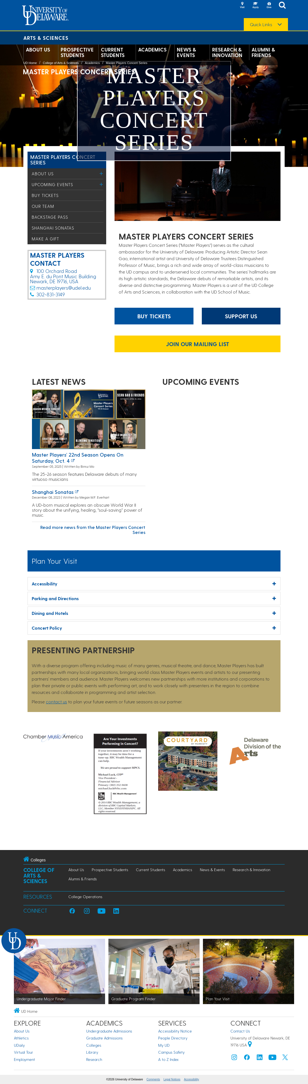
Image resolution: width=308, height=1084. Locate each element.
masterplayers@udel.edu (63, 287)
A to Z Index (168, 1059)
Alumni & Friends (263, 52)
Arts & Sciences (45, 38)
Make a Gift (45, 238)
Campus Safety (171, 1052)
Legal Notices (171, 1079)
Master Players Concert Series (126, 63)
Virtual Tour (23, 1052)
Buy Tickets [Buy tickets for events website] (154, 316)
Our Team (43, 206)
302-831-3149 (50, 294)
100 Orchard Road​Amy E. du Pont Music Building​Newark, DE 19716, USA (63, 276)
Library (92, 1052)
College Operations (85, 896)
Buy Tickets (45, 195)
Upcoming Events (52, 184)
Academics (152, 49)
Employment (24, 1059)
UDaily (19, 1045)
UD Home (30, 63)
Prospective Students (77, 52)
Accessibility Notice (175, 1031)
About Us (38, 49)
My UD (164, 1045)
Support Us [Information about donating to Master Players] (241, 316)
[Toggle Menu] (101, 173)
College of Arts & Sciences (61, 63)
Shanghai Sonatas (53, 227)
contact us (56, 701)
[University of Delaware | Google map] (250, 1045)
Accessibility (191, 1079)
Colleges (93, 1045)
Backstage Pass (50, 217)
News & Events (186, 52)
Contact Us (240, 1031)
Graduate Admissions (104, 1038)
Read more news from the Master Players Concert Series (92, 529)
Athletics (21, 1038)
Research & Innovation (227, 52)
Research (94, 1059)
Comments (153, 1079)
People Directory (172, 1038)
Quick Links (261, 24)
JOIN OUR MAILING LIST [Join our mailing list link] (197, 344)
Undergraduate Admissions (109, 1031)
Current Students (113, 52)
